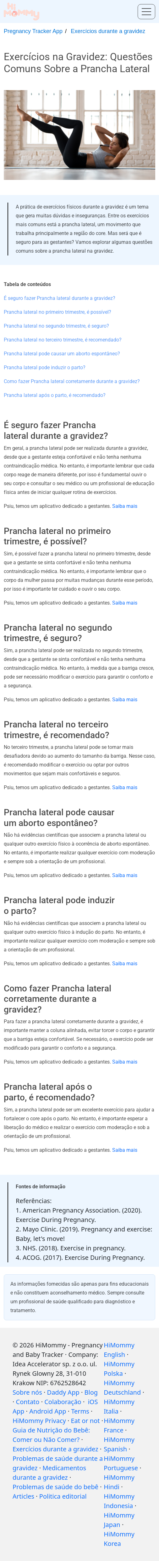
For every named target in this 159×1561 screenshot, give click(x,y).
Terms (80, 1411)
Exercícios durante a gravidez (108, 31)
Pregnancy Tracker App (33, 31)
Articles (23, 1496)
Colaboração (62, 1401)
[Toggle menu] (146, 11)
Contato (28, 1401)
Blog (91, 1392)
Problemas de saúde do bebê (55, 1487)
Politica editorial (63, 1496)
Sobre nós (27, 1392)
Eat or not (85, 1420)
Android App (47, 1411)
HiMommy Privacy (39, 1420)
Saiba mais (124, 506)
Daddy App (63, 1392)
